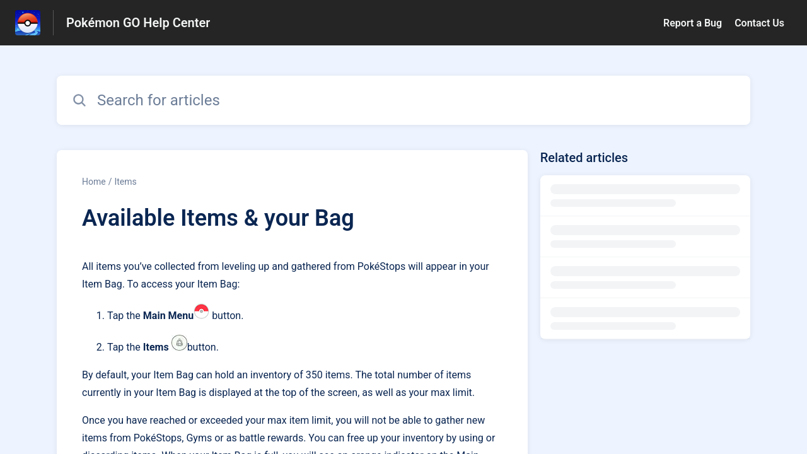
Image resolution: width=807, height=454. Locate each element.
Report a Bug (692, 23)
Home (94, 182)
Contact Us (759, 23)
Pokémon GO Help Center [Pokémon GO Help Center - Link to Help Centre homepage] (138, 22)
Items (125, 182)
